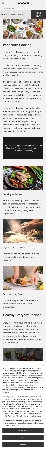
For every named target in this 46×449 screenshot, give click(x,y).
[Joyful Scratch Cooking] (23, 231)
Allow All (23, 444)
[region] (23, 405)
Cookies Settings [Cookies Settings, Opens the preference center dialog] (23, 430)
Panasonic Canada (8, 8)
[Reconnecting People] (23, 278)
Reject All (23, 437)
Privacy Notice (21, 416)
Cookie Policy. (27, 150)
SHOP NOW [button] (38, 14)
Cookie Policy (7, 416)
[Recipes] (23, 349)
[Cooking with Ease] (23, 178)
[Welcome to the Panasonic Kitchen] (23, 29)
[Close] (43, 364)
